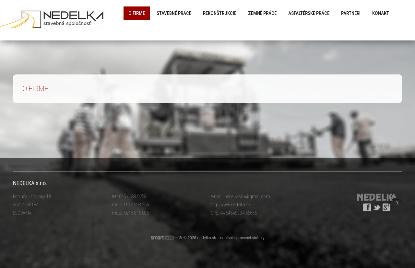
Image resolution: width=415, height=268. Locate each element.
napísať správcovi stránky (242, 238)
